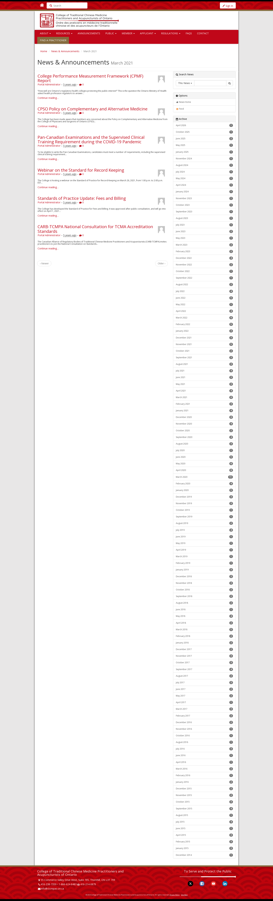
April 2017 (204, 702)
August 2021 (204, 364)
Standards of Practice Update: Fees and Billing (82, 198)
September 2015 (204, 808)
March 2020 (204, 477)
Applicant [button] (148, 33)
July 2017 (204, 682)
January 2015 (204, 848)
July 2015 (204, 821)
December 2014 (204, 855)
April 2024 (204, 185)
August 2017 (204, 676)
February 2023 (204, 251)
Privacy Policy (175, 895)
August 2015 (204, 815)
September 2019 (204, 516)
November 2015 (204, 795)
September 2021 (204, 357)
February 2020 (204, 483)
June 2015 (204, 828)
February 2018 (204, 636)
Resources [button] (64, 33)
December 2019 (204, 496)
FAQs (189, 33)
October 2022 (204, 271)
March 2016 (204, 768)
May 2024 (204, 178)
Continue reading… (48, 97)
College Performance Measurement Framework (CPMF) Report (90, 78)
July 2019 (204, 530)
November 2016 (204, 729)
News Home (183, 102)
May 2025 (204, 145)
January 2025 (204, 152)
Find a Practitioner (53, 40)
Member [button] (128, 33)
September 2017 (204, 669)
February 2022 (204, 324)
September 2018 (204, 596)
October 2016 (204, 735)
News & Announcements (65, 51)
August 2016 (204, 742)
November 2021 (204, 344)
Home (43, 51)
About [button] (45, 33)
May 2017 (204, 695)
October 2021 (204, 351)
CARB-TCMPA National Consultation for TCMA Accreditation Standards (95, 229)
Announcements (89, 33)
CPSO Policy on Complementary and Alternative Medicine (92, 109)
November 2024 (204, 158)
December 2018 (204, 576)
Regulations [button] (170, 33)
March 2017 (204, 709)
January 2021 (204, 410)
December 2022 (204, 258)
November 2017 (204, 656)
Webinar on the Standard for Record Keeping (81, 170)
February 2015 (204, 841)
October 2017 (204, 662)
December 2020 (204, 417)
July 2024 (204, 171)
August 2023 (204, 218)
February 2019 (204, 563)
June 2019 (204, 536)
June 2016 (204, 755)
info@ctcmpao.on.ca (52, 888)
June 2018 (204, 609)
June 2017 (204, 689)
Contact (203, 33)
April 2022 (204, 311)
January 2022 (204, 331)
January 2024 (204, 191)
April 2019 (204, 549)
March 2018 (204, 629)
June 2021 (204, 377)
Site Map (184, 895)
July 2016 (204, 748)
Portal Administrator (49, 84)
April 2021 (204, 390)
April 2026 (204, 125)
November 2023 (204, 198)
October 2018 (204, 589)
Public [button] (110, 33)
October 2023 (204, 205)
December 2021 (204, 337)
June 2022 (204, 297)
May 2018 (204, 616)
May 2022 (204, 304)
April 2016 (204, 762)
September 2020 (204, 437)
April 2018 (204, 622)
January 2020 (204, 490)
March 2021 (204, 397)
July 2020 (204, 450)
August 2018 (204, 602)
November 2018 (204, 583)
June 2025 (204, 138)
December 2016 (204, 722)
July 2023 (204, 224)
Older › (161, 263)
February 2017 (204, 715)
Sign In (228, 5)
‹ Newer (44, 263)
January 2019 (204, 569)
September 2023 (204, 211)
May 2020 (204, 463)
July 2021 (204, 370)
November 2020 (204, 423)
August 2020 (204, 443)
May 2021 (204, 384)
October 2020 (204, 430)
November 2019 (204, 503)
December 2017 (204, 649)
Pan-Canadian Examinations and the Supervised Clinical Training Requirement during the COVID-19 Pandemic (91, 139)
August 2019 (204, 523)
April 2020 (204, 470)
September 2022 (204, 277)
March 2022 (204, 317)
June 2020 (204, 457)
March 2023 (204, 244)
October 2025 (204, 132)
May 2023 (204, 238)
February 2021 (204, 404)
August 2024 (204, 165)
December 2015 (204, 788)
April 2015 (204, 835)
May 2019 (204, 543)
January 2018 (204, 642)
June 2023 (204, 231)
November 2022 (204, 264)
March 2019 (204, 556)
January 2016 (204, 782)
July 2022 (204, 291)
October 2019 (204, 510)
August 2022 (204, 284)
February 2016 (204, 775)
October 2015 (204, 801)
